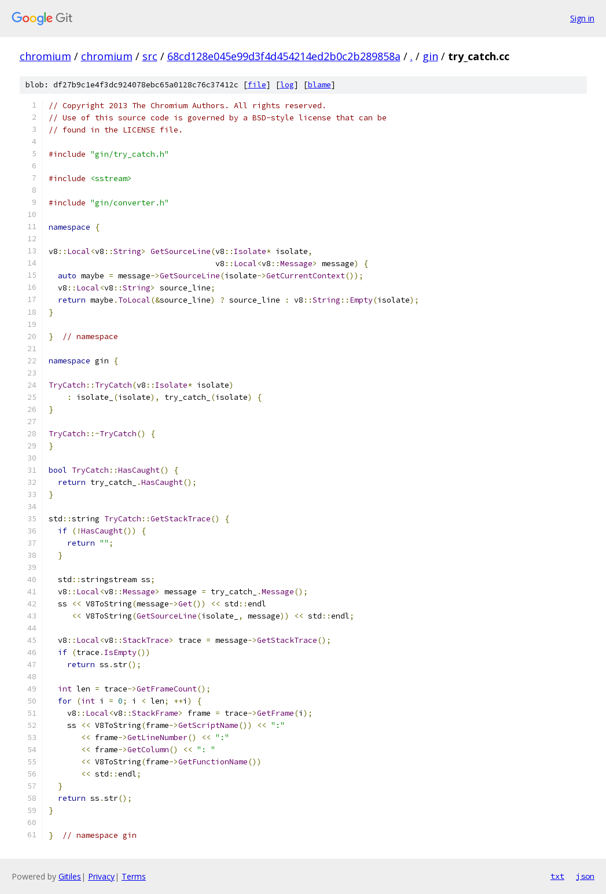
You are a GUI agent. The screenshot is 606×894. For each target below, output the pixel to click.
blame (319, 85)
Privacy (101, 876)
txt (557, 876)
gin (430, 56)
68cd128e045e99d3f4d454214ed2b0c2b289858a (284, 56)
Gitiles (69, 876)
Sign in (582, 18)
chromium (45, 56)
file (257, 85)
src (149, 56)
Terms (134, 876)
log (287, 85)
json (585, 876)
